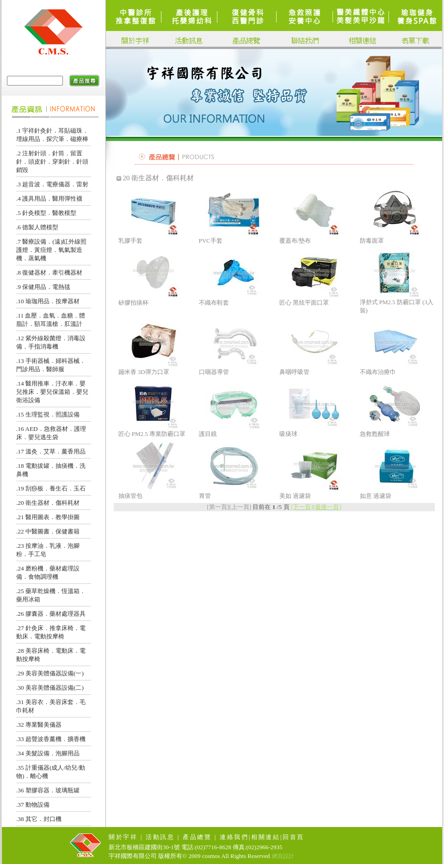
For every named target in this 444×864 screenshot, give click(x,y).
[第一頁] (218, 506)
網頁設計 (283, 856)
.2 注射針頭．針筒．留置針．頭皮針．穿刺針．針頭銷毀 (52, 161)
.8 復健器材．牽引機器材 (49, 272)
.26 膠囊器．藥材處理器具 (51, 613)
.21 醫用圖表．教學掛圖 (48, 517)
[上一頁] (240, 506)
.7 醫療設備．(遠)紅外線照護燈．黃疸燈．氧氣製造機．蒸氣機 (51, 250)
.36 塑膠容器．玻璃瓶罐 (48, 790)
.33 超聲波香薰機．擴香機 (51, 738)
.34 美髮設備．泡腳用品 (48, 753)
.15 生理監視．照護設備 (48, 414)
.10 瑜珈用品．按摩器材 (48, 301)
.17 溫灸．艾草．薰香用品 (51, 451)
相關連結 (265, 836)
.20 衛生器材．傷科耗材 (48, 502)
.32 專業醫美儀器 (39, 724)
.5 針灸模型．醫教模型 (46, 212)
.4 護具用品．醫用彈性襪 (49, 198)
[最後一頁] (327, 506)
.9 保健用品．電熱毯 (43, 286)
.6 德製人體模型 (37, 227)
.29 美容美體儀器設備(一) (50, 673)
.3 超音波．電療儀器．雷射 (52, 184)
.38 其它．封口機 (39, 818)
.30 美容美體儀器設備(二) (50, 687)
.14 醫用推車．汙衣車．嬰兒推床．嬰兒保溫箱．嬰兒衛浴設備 (52, 392)
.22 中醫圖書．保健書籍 (48, 531)
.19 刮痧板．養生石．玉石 (51, 488)
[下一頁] (302, 506)
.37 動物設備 (32, 804)
